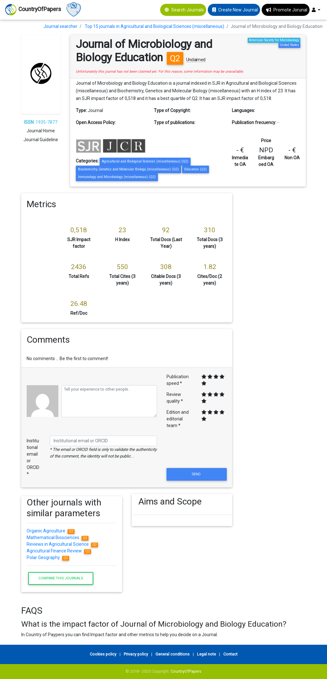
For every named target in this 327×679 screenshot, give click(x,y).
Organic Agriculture (51, 530)
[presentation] (196, 451)
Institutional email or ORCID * (33, 457)
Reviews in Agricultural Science (62, 544)
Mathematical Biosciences (57, 537)
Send (197, 474)
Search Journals (187, 9)
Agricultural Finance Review (59, 550)
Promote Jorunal (290, 9)
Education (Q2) (195, 169)
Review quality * (175, 398)
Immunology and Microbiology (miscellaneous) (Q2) (117, 177)
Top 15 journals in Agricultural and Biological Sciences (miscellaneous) (154, 26)
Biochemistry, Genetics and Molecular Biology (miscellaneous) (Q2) (128, 169)
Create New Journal (238, 9)
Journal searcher (60, 26)
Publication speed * (178, 380)
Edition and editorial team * (178, 419)
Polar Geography (48, 557)
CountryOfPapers (186, 671)
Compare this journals (60, 578)
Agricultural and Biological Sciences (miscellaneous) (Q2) (145, 161)
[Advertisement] (273, 288)
